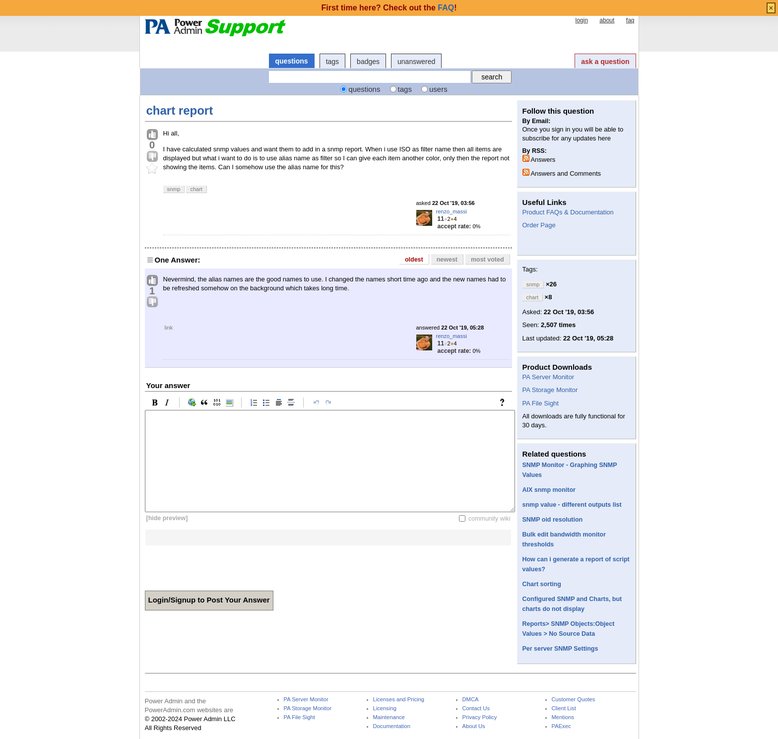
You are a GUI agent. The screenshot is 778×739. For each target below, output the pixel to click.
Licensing (384, 708)
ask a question (605, 62)
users (438, 89)
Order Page (539, 225)
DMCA (470, 699)
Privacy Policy (479, 717)
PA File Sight (540, 403)
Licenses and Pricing (399, 699)
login (581, 20)
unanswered (416, 62)
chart (196, 189)
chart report (179, 110)
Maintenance (389, 717)
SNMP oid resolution (552, 519)
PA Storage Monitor (550, 390)
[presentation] (220, 564)
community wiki (489, 518)
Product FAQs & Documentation (568, 212)
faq (630, 20)
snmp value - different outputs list (572, 504)
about (606, 20)
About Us (473, 726)
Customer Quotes (573, 699)
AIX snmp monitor (549, 489)
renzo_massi (451, 211)
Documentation (391, 726)
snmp (174, 189)
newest (447, 259)
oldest (414, 259)
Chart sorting (541, 584)
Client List (564, 708)
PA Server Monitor (548, 377)
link (169, 328)
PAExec (561, 726)
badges (368, 62)
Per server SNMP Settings (560, 648)
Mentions (563, 717)
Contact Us (476, 708)
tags (332, 62)
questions (291, 61)
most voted (487, 259)
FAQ (446, 7)
